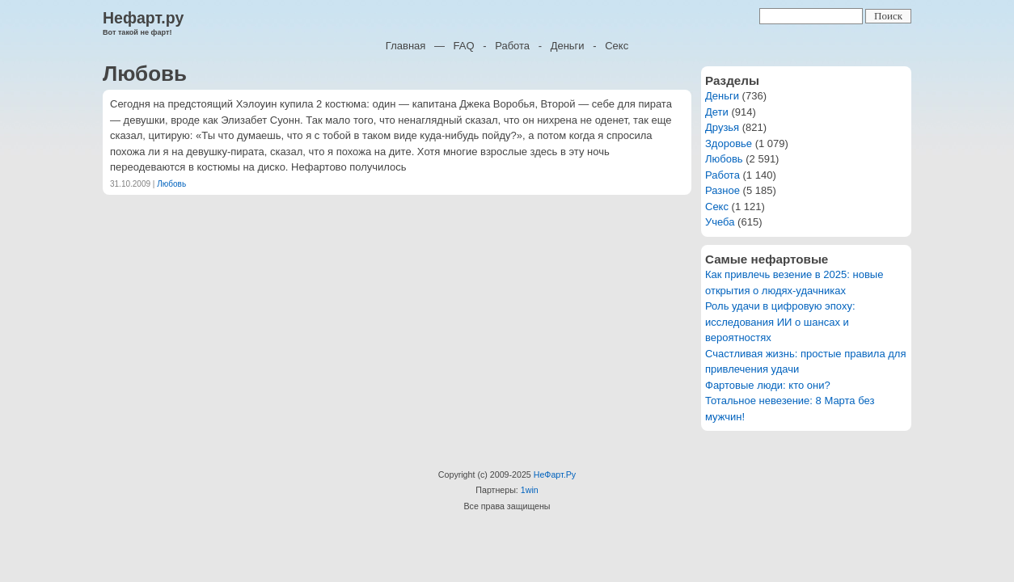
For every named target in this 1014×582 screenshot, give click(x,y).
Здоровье (728, 143)
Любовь (171, 183)
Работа (512, 46)
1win (530, 490)
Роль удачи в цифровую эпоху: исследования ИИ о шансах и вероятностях (780, 322)
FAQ (464, 46)
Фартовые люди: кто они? (767, 385)
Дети (717, 112)
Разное (722, 190)
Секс (616, 46)
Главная (405, 46)
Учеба (720, 222)
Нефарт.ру (143, 18)
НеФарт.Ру (555, 474)
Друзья (722, 127)
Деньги (568, 46)
